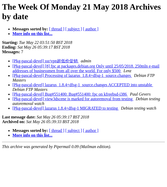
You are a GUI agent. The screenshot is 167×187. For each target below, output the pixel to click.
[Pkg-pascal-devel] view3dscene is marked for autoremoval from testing (73, 99)
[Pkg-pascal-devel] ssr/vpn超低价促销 (45, 61)
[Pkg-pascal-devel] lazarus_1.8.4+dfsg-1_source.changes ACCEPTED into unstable (82, 85)
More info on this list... (32, 33)
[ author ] (91, 29)
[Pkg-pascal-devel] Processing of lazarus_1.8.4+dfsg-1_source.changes (72, 75)
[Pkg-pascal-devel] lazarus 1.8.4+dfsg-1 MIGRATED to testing (65, 108)
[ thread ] (56, 29)
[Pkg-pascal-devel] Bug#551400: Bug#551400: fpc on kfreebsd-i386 (70, 94)
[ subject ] (73, 29)
